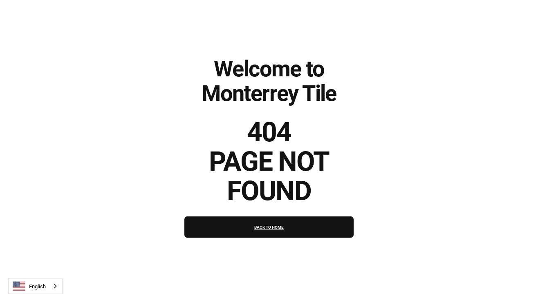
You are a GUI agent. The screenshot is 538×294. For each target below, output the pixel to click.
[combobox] (35, 286)
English (29, 286)
